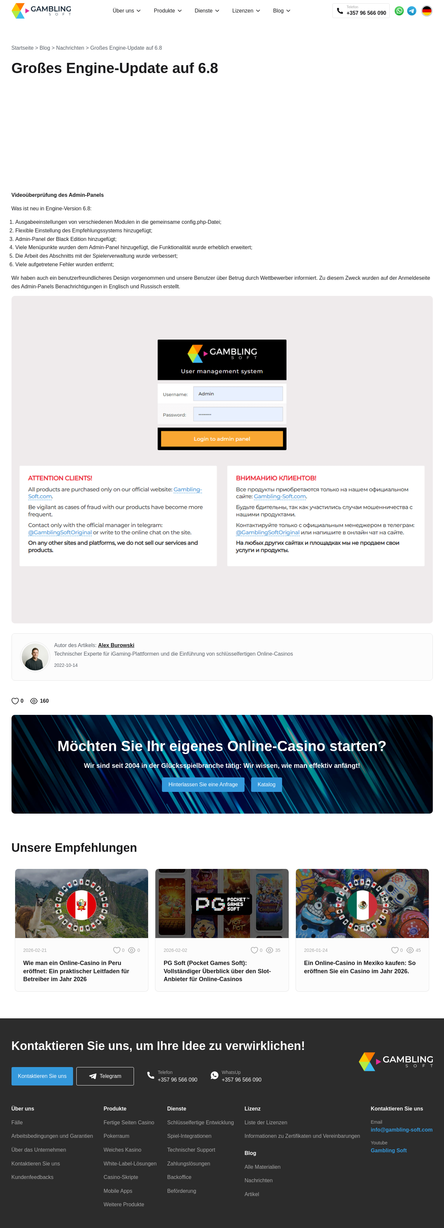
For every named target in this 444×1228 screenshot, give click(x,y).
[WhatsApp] (215, 1076)
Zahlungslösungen (188, 1163)
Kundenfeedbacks (33, 1177)
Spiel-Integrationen (189, 1136)
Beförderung (181, 1191)
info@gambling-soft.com (401, 1130)
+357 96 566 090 (177, 1080)
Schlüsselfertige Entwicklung (200, 1122)
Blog (44, 48)
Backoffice (179, 1177)
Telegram (105, 1076)
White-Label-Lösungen (130, 1163)
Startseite (23, 48)
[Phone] (150, 1076)
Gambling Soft (388, 1150)
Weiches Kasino (122, 1150)
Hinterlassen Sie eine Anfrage (203, 784)
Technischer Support (191, 1150)
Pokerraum (116, 1136)
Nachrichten (70, 48)
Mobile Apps (118, 1191)
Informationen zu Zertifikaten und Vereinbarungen (302, 1136)
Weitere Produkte (124, 1204)
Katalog (266, 784)
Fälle (17, 1122)
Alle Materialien (262, 1167)
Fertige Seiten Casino (129, 1122)
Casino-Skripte (121, 1177)
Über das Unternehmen (39, 1150)
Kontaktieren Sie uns (42, 1076)
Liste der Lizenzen (266, 1122)
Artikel (252, 1194)
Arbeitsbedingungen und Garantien (52, 1136)
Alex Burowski (116, 645)
